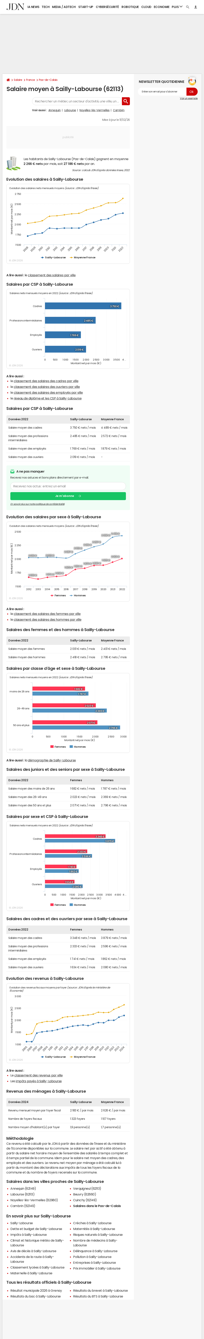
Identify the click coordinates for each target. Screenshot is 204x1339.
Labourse (70, 110)
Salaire (18, 79)
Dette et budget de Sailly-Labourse (36, 1228)
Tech (45, 6)
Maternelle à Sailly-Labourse (31, 1273)
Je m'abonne (64, 496)
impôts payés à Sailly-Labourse (39, 1081)
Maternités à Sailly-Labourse (94, 1228)
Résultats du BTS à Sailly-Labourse (98, 1296)
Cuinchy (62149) (85, 1200)
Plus (177, 6)
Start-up (85, 6)
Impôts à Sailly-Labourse (28, 1234)
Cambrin (119, 110)
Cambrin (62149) (22, 1205)
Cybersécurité (107, 6)
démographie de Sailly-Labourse (52, 760)
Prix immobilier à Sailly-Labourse (96, 1268)
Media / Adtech (64, 6)
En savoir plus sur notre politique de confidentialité (37, 504)
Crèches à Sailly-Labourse (92, 1223)
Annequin (54, 110)
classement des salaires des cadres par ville (46, 381)
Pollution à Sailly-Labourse (92, 1256)
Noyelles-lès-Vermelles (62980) (34, 1200)
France (30, 79)
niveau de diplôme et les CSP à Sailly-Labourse (48, 398)
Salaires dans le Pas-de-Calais (97, 1205)
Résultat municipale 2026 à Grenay (36, 1290)
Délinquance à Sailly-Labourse (95, 1251)
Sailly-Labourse (21, 1223)
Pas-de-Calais (48, 79)
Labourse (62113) (22, 1194)
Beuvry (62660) (84, 1194)
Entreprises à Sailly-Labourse (94, 1262)
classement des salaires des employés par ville (48, 392)
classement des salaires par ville (52, 275)
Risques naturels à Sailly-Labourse (98, 1234)
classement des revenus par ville (38, 1075)
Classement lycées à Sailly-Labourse (37, 1267)
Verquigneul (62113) (87, 1188)
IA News (33, 6)
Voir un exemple (189, 98)
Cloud (146, 6)
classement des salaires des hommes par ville (47, 619)
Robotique (130, 6)
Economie (161, 6)
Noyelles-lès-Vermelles (94, 110)
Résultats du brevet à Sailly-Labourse (100, 1290)
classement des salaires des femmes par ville (47, 613)
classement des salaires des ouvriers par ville (47, 386)
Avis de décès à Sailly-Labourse (33, 1251)
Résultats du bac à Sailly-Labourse (35, 1296)
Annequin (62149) (23, 1188)
